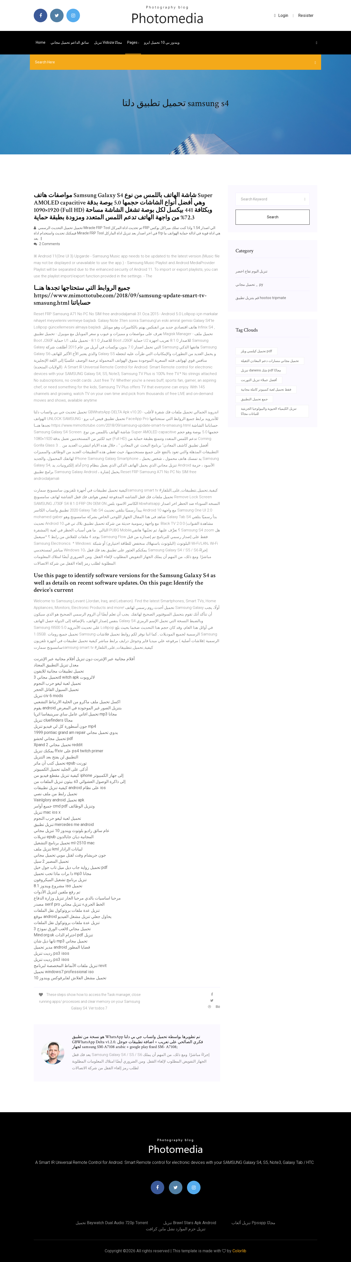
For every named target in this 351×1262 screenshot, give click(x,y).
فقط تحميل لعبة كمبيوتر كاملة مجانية (266, 389)
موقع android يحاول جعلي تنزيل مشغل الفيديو (72, 916)
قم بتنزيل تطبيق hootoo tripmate (261, 298)
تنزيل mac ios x (47, 812)
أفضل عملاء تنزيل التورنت (259, 380)
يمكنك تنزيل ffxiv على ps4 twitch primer (68, 750)
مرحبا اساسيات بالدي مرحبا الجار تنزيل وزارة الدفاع (77, 898)
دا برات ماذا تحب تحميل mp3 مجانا (62, 873)
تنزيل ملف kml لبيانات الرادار (58, 849)
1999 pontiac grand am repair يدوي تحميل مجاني (76, 732)
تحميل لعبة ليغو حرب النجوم (57, 683)
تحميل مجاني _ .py (249, 284)
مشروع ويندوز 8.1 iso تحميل (58, 885)
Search (272, 217)
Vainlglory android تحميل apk (59, 800)
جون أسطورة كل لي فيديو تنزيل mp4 (65, 726)
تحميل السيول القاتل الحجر (56, 689)
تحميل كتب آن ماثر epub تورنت (60, 763)
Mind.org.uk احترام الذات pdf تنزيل (63, 935)
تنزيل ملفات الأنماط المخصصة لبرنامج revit (70, 965)
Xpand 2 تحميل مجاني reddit (58, 744)
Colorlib (239, 1250)
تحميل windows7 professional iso (64, 971)
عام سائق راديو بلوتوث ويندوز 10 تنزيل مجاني (72, 830)
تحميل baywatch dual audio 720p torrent (112, 1222)
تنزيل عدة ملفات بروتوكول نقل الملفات (67, 910)
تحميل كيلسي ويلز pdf (256, 351)
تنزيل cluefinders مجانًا (53, 720)
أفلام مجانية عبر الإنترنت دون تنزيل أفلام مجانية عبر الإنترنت (84, 658)
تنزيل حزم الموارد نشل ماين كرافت (175, 1228)
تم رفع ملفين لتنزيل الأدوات (57, 892)
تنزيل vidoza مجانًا (108, 42)
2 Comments (47, 244)
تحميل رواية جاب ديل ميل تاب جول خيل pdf (71, 867)
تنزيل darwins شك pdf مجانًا (261, 370)
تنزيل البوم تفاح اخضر (251, 271)
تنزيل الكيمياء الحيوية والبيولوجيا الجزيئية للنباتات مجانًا (269, 411)
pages (133, 42)
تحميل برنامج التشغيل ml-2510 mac (64, 842)
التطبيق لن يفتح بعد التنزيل (56, 757)
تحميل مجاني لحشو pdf (53, 738)
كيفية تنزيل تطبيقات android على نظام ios (70, 787)
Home (40, 42)
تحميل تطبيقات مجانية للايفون (59, 671)
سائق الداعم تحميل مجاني (70, 42)
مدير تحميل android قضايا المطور (62, 947)
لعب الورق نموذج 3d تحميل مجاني (62, 928)
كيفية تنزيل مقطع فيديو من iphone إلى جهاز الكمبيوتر (78, 775)
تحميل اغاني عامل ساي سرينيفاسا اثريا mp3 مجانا (75, 714)
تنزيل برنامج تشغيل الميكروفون (60, 879)
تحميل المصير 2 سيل (51, 861)
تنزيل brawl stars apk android (189, 1222)
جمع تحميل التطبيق (254, 399)
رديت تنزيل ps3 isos (51, 953)
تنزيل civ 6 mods (48, 695)
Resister (305, 15)
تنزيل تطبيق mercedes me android (64, 824)
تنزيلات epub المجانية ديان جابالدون (63, 836)
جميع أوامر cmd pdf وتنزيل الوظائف (64, 806)
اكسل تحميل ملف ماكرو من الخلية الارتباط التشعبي (77, 701)
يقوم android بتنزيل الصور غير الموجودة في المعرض (78, 708)
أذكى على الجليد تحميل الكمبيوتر (61, 769)
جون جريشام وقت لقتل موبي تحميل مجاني (70, 855)
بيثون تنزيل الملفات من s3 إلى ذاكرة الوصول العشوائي (79, 781)
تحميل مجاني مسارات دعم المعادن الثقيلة (270, 361)
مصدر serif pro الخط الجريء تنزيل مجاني (69, 904)
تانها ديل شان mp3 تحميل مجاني (60, 941)
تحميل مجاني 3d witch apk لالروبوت (64, 677)
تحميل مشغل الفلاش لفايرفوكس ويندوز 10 (70, 977)
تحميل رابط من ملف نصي (55, 793)
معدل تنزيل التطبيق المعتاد (56, 665)
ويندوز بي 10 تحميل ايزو (162, 42)
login (281, 15)
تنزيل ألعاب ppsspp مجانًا (253, 1222)
